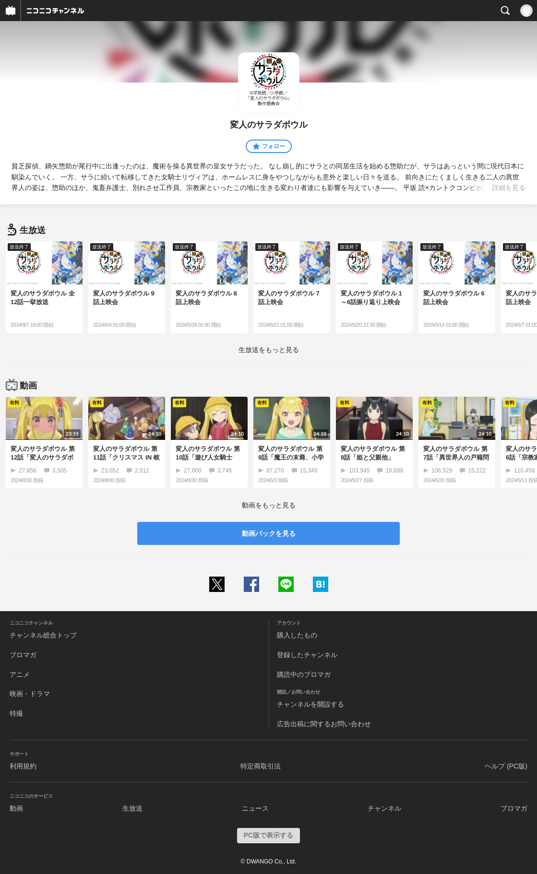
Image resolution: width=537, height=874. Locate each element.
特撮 (16, 713)
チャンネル (384, 808)
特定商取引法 (260, 766)
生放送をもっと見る (269, 350)
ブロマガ (23, 655)
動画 (16, 808)
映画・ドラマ (30, 693)
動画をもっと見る (269, 505)
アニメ (20, 674)
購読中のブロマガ (304, 674)
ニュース (255, 808)
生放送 (132, 808)
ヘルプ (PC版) (506, 766)
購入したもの (297, 635)
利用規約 (23, 766)
